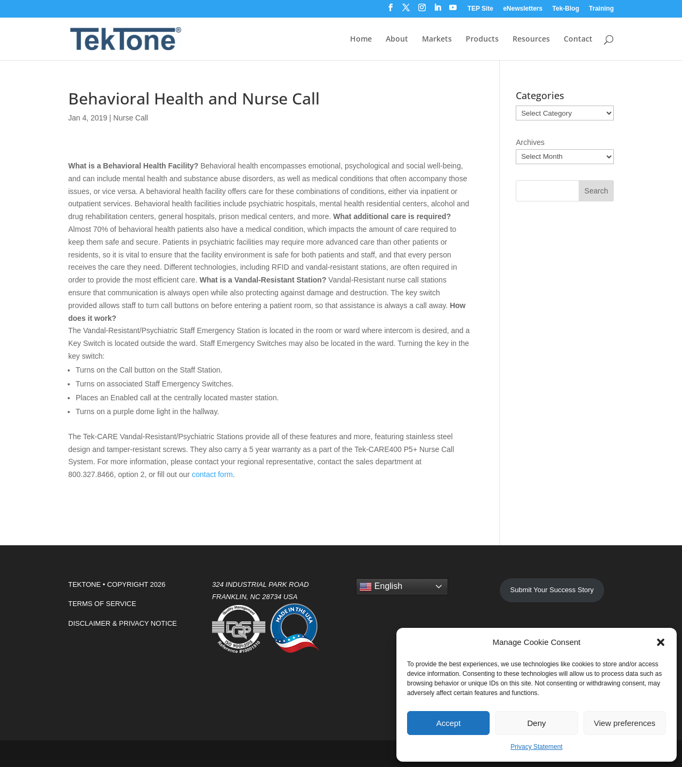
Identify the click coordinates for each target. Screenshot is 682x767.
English (380, 586)
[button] (660, 642)
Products (482, 39)
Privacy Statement (536, 746)
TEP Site (480, 8)
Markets (437, 39)
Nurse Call (130, 118)
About (397, 39)
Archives (530, 142)
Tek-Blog (566, 8)
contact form (212, 474)
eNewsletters (522, 8)
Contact (578, 39)
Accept (448, 723)
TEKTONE (84, 584)
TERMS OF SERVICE (102, 604)
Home (361, 39)
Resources (531, 39)
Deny (536, 723)
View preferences (625, 723)
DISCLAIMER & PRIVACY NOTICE (122, 623)
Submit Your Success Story (552, 590)
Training (601, 8)
